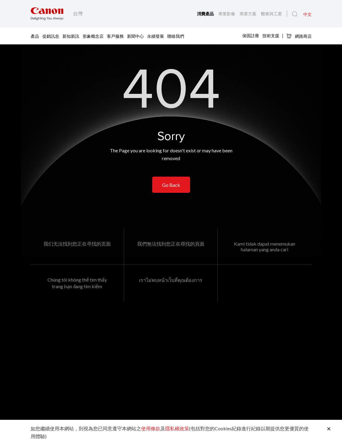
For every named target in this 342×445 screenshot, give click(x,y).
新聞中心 (135, 35)
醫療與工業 (271, 13)
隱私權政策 (177, 428)
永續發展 (155, 35)
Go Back (171, 185)
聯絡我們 (175, 35)
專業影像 (227, 13)
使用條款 (150, 428)
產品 (35, 35)
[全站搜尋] (295, 14)
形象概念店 (93, 35)
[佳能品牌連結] (47, 13)
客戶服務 (115, 35)
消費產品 (206, 13)
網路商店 (299, 36)
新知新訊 (70, 35)
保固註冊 (250, 35)
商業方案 (248, 13)
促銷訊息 (50, 35)
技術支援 (270, 35)
